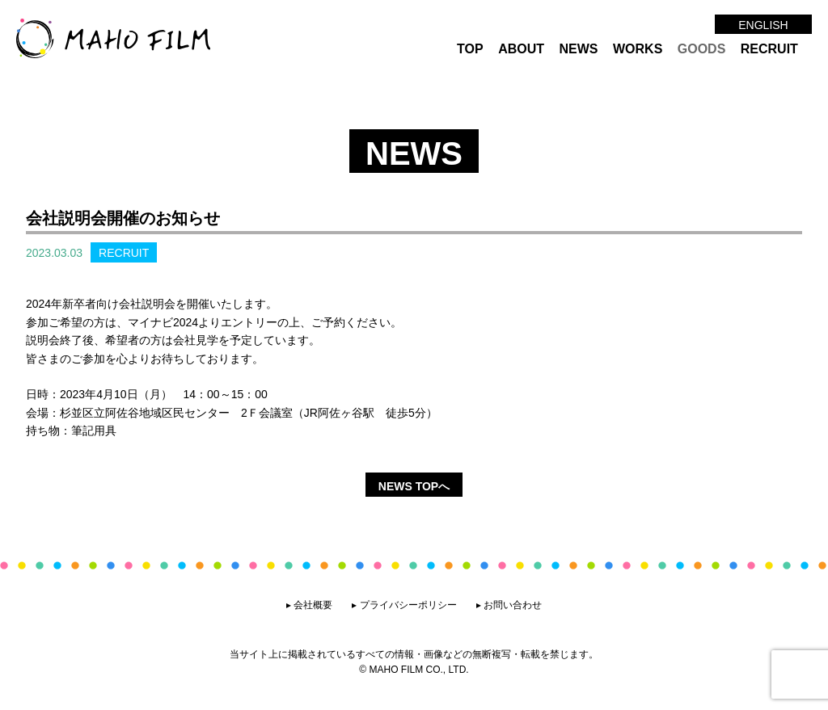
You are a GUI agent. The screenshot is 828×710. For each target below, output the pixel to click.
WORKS (637, 49)
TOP (470, 49)
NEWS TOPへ (414, 486)
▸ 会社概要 (309, 605)
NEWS (579, 49)
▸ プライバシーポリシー (404, 605)
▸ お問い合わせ (509, 605)
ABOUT (521, 49)
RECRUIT (769, 49)
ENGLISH (763, 25)
